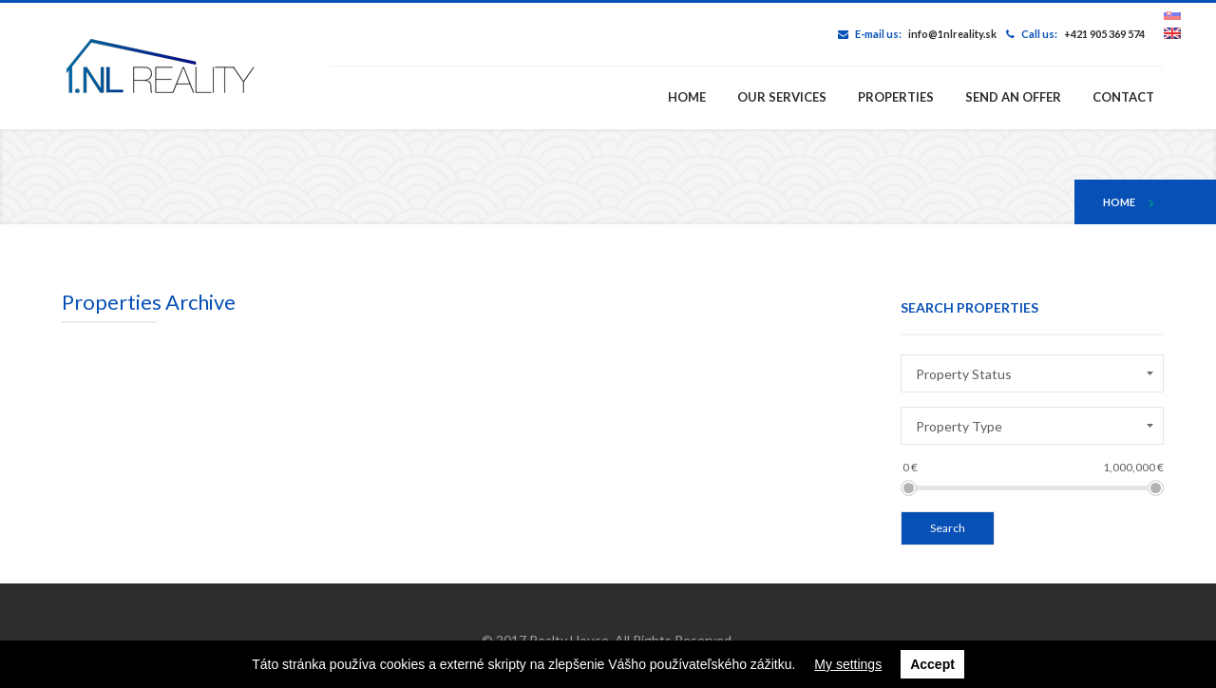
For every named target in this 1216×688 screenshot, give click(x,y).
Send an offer (1013, 97)
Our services (781, 97)
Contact (1123, 97)
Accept (932, 664)
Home (687, 97)
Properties (896, 97)
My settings (848, 664)
